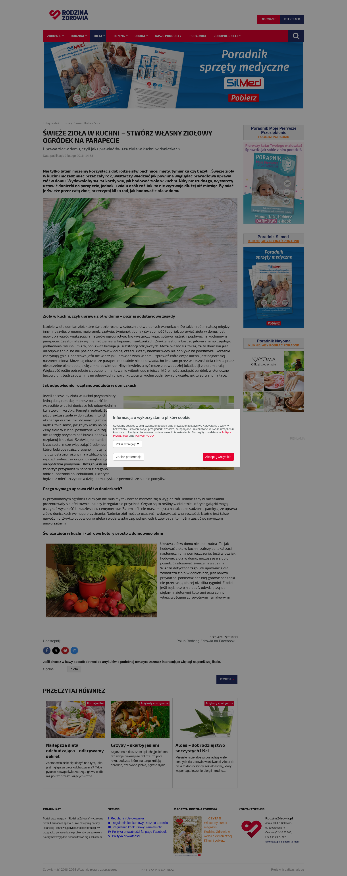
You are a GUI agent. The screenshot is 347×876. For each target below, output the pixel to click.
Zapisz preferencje (128, 457)
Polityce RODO (144, 435)
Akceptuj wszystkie (218, 457)
